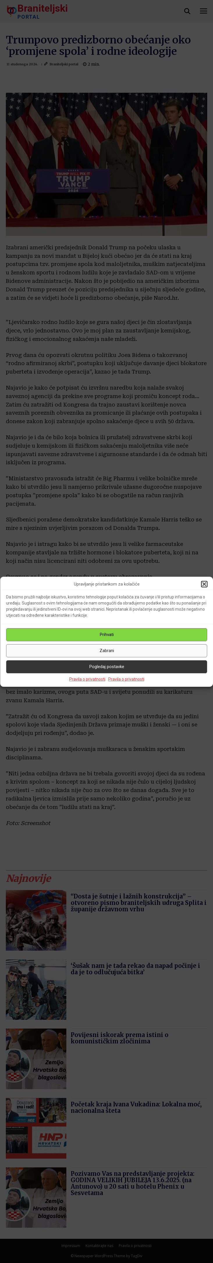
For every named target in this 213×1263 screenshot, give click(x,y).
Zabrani (107, 650)
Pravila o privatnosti (87, 679)
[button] (204, 584)
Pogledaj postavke (106, 666)
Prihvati (107, 634)
